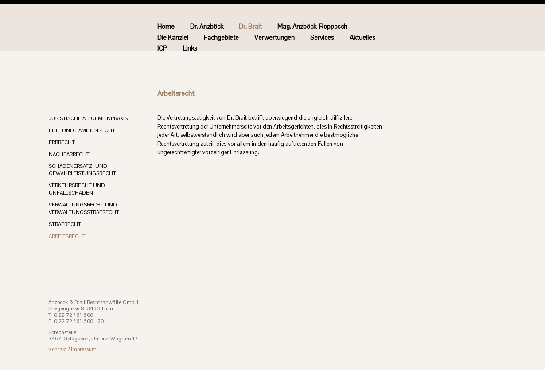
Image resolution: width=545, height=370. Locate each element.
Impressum (84, 349)
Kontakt (57, 349)
